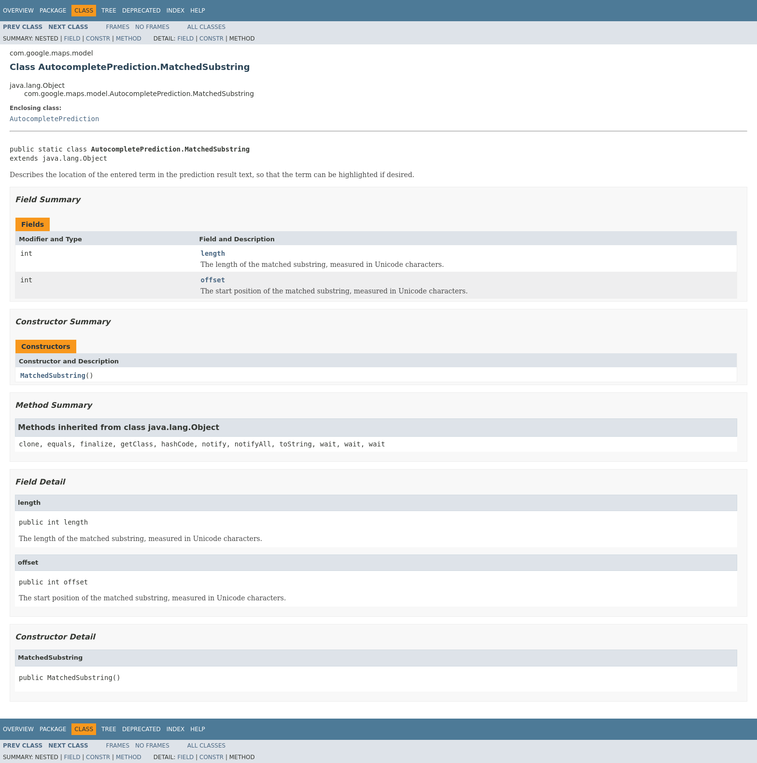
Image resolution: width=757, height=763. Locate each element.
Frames (118, 27)
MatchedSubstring (52, 375)
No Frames (152, 27)
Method (128, 38)
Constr (98, 38)
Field (72, 38)
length (213, 253)
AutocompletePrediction (54, 119)
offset (213, 280)
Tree (108, 10)
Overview (18, 10)
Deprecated (141, 10)
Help (197, 10)
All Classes (206, 27)
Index (176, 10)
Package (53, 10)
